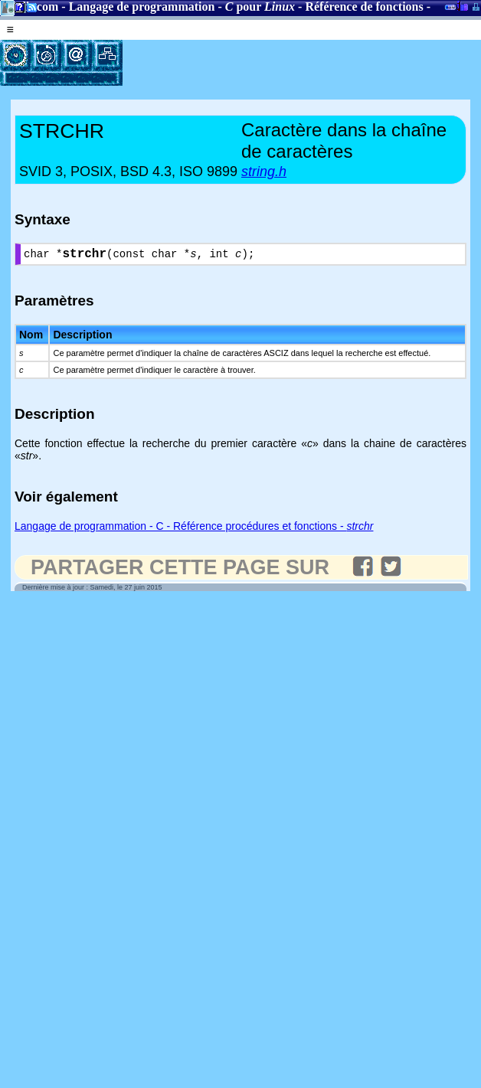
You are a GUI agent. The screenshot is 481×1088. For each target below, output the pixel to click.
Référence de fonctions (364, 6)
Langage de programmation (142, 6)
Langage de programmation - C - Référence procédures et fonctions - (194, 529)
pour (260, 6)
